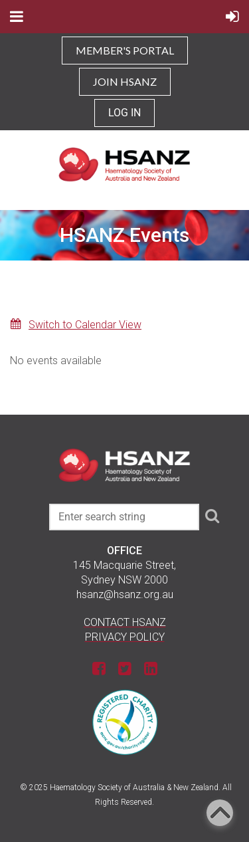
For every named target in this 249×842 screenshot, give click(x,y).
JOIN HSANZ (125, 81)
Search (212, 516)
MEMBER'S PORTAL (125, 50)
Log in (124, 112)
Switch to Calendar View (85, 324)
